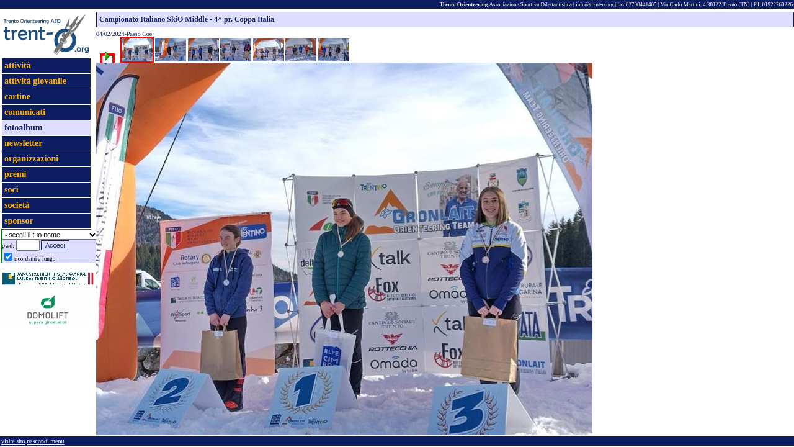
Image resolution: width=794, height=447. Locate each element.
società (16, 205)
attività (17, 65)
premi (15, 174)
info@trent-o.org (594, 4)
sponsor (18, 220)
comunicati (24, 112)
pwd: (8, 245)
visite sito (13, 441)
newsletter (23, 143)
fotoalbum (23, 127)
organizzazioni (31, 158)
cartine (17, 96)
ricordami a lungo (34, 259)
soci (11, 189)
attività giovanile (35, 81)
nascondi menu (45, 441)
